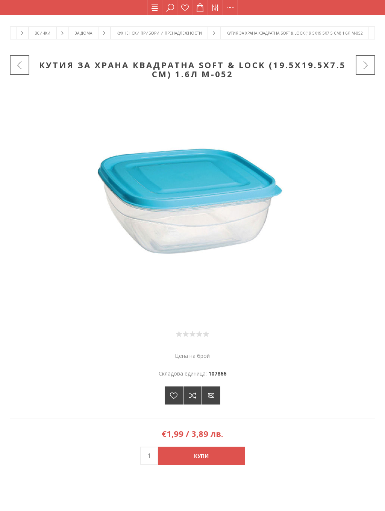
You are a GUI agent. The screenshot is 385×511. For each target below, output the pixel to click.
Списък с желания (184, 7)
